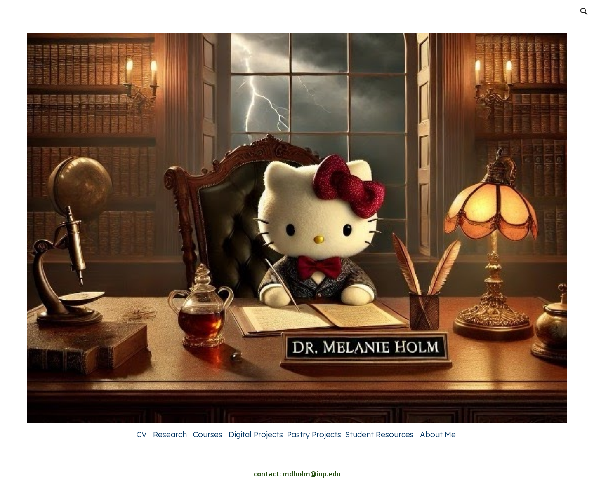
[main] (297, 434)
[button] (584, 11)
